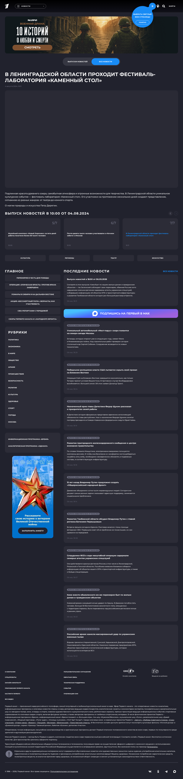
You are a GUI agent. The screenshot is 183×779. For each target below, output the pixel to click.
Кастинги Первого (12, 694)
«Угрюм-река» (21, 723)
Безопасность (15, 381)
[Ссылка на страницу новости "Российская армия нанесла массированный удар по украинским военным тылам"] (121, 642)
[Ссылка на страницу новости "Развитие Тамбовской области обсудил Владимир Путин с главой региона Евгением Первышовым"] (121, 526)
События (67, 688)
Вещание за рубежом (159, 673)
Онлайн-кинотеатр (13, 683)
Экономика (14, 347)
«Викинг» (32, 723)
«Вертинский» (62, 723)
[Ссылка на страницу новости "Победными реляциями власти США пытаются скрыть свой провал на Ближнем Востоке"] (121, 377)
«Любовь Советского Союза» (155, 720)
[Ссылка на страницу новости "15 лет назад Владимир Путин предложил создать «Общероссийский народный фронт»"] (121, 489)
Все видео (9, 699)
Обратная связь (70, 677)
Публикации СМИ (71, 694)
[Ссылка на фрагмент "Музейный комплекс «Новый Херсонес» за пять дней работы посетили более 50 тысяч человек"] (32, 233)
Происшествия (16, 374)
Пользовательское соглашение (77, 672)
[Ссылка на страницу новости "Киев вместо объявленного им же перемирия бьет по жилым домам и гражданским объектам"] (121, 603)
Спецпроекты (10, 677)
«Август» (138, 720)
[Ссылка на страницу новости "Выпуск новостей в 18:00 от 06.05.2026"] (121, 290)
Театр (114, 258)
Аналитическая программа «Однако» (28, 446)
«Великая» (51, 723)
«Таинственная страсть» (79, 723)
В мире (11, 353)
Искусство (157, 258)
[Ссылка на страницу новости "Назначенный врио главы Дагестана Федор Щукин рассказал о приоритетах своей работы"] (121, 413)
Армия (11, 367)
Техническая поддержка (74, 683)
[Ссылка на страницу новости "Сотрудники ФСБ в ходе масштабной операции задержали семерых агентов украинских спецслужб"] (121, 564)
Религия (12, 388)
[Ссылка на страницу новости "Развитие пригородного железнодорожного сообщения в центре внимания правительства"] (121, 451)
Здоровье (13, 401)
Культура (25, 258)
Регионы (69, 258)
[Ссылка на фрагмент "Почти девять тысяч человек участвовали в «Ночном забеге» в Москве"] (91, 233)
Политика (13, 340)
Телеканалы (152, 747)
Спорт (11, 408)
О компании (10, 672)
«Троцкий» (41, 723)
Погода (12, 415)
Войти (172, 6)
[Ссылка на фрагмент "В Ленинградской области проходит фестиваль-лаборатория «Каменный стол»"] (150, 233)
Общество (13, 360)
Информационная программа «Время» (28, 439)
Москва (12, 422)
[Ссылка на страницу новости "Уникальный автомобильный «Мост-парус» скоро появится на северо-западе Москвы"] (121, 339)
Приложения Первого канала (17, 688)
